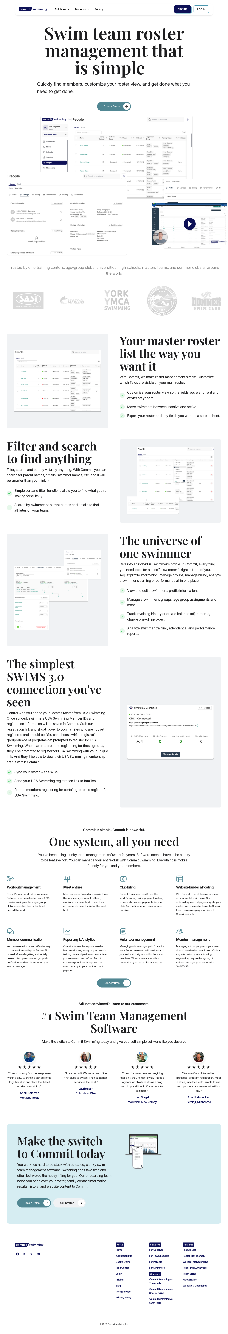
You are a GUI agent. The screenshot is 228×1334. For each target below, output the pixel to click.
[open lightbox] (189, 224)
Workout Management (195, 1261)
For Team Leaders (159, 1255)
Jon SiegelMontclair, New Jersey (142, 1100)
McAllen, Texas (29, 1095)
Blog (118, 1285)
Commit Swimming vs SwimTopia (160, 1300)
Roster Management (194, 1255)
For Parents (155, 1261)
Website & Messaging (195, 1285)
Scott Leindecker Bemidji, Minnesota (198, 1100)
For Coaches (156, 1249)
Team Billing (189, 1273)
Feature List (189, 1249)
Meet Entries (190, 1279)
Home (119, 1249)
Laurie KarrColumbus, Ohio (86, 1091)
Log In (119, 1273)
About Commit (124, 1255)
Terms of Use (123, 1291)
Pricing (120, 1279)
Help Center (122, 1267)
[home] (33, 9)
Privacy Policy (123, 1297)
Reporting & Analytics (194, 1267)
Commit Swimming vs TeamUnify (160, 1281)
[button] (62, 9)
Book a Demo (123, 1261)
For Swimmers (157, 1267)
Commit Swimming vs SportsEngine (160, 1291)
